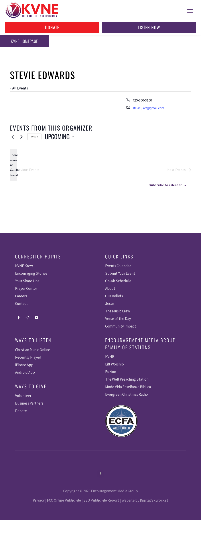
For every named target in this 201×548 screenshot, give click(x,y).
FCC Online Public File (64, 500)
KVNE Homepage (23, 41)
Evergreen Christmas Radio (126, 394)
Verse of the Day (118, 318)
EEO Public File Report (101, 500)
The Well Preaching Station (126, 379)
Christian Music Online (32, 349)
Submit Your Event (120, 273)
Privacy (39, 500)
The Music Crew (117, 311)
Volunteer (23, 395)
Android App (25, 372)
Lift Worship (114, 364)
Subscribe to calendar (165, 185)
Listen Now (149, 27)
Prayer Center (26, 288)
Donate (52, 27)
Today (34, 136)
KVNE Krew (24, 265)
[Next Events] (21, 136)
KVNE (109, 356)
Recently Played (28, 357)
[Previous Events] (12, 136)
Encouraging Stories (31, 273)
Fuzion (110, 371)
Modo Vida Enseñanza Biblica (128, 386)
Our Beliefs (114, 296)
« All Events (19, 88)
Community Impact (120, 326)
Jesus (109, 303)
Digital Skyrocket (154, 500)
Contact (21, 303)
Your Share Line (27, 280)
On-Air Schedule (118, 280)
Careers (21, 296)
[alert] (13, 165)
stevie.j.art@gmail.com (148, 108)
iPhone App (24, 364)
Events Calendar (118, 265)
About (110, 288)
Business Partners (29, 403)
